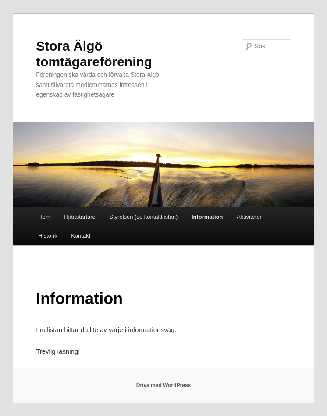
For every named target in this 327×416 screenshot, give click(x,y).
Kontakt (80, 235)
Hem (44, 216)
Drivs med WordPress (163, 385)
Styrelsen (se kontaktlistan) (143, 216)
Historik (47, 235)
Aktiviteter (249, 216)
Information (207, 216)
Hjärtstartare (80, 216)
